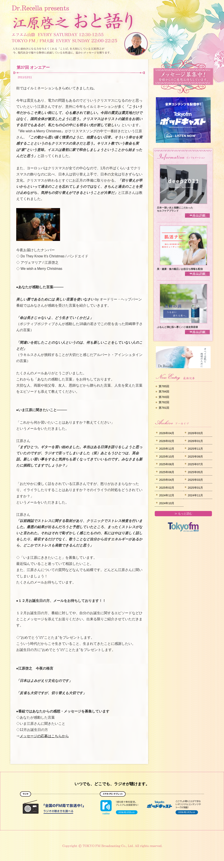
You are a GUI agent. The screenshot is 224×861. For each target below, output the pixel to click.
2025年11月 (195, 448)
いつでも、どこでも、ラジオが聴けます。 (112, 784)
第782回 (164, 402)
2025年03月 (195, 479)
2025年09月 (195, 456)
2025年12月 (166, 448)
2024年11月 (195, 495)
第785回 (164, 386)
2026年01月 (195, 441)
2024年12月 (166, 495)
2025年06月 (166, 472)
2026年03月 (195, 433)
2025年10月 (166, 456)
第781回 (164, 407)
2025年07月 (195, 464)
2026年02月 (166, 441)
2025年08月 (166, 464)
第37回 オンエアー (33, 67)
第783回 (164, 397)
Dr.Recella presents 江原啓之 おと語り (72, 17)
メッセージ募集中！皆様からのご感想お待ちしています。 (183, 76)
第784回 (164, 391)
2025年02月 (166, 487)
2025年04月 (166, 479)
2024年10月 (166, 503)
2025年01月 (195, 487)
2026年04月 (166, 433)
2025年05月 (195, 472)
